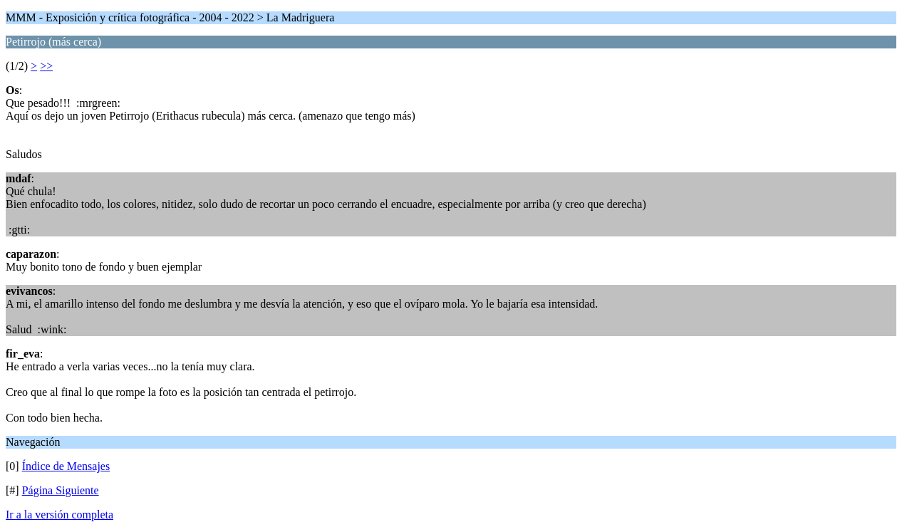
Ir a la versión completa (59, 514)
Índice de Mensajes (66, 466)
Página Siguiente (60, 490)
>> (46, 66)
